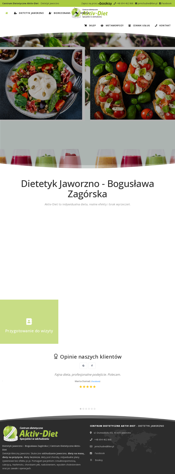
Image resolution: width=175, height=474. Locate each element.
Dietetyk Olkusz (53, 443)
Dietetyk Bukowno (34, 433)
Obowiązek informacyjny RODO (38, 466)
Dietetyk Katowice (35, 438)
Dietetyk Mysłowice (31, 443)
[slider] (87, 327)
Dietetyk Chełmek (57, 433)
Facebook (165, 3)
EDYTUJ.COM (156, 466)
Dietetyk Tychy (55, 448)
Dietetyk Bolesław (11, 433)
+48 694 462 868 (123, 3)
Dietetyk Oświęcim (11, 448)
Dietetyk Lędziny (57, 438)
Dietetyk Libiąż (9, 443)
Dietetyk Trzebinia (35, 448)
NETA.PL (169, 466)
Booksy (98, 400)
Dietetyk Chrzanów (11, 438)
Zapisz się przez (96, 3)
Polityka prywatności (12, 466)
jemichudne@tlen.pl (146, 3)
